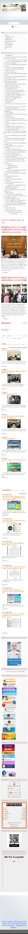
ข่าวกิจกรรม (4, 348)
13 (22, 347)
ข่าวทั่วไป (5, 330)
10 (7, 338)
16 (25, 347)
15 (24, 347)
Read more (4, 366)
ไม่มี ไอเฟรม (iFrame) (14, 872)
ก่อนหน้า (9, 335)
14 (23, 347)
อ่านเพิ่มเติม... (5, 272)
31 (17, 796)
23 (15, 794)
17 (26, 347)
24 (17, 794)
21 (12, 794)
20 (10, 794)
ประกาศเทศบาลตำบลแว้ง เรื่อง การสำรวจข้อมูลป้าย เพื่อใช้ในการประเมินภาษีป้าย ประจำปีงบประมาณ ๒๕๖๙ (13, 615)
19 (8, 794)
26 (8, 796)
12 (21, 347)
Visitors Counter (14, 826)
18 (19, 792)
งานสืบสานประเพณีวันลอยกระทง (9, 394)
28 (12, 796)
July (14, 783)
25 (19, 794)
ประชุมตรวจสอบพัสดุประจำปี (8, 438)
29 (14, 796)
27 (10, 796)
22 (14, 794)
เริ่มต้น (3, 335)
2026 (14, 784)
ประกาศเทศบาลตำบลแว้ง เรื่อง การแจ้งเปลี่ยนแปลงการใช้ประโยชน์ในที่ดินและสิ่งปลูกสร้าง (13, 591)
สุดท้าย (19, 338)
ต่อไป (14, 338)
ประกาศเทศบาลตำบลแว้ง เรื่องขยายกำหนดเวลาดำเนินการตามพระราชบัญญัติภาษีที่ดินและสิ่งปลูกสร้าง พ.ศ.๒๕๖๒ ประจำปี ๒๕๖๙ (13, 498)
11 (10, 338)
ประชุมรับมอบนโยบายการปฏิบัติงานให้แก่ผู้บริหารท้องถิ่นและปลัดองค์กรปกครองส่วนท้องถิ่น (14, 229)
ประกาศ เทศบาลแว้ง (7, 494)
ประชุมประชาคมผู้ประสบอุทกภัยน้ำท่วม (11, 350)
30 (15, 796)
